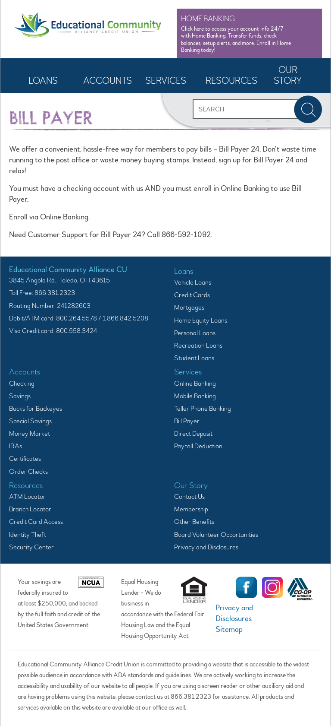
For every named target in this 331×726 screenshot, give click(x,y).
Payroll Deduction (198, 446)
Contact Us (189, 496)
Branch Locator (30, 509)
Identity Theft (27, 534)
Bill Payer (187, 421)
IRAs (15, 446)
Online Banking (195, 383)
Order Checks (28, 471)
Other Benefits (194, 521)
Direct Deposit (193, 433)
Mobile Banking (195, 396)
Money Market (29, 433)
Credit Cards (192, 295)
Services (165, 81)
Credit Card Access (36, 521)
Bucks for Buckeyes (35, 408)
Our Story (288, 75)
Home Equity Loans (200, 320)
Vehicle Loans (192, 282)
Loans (43, 81)
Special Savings (30, 421)
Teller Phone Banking (202, 408)
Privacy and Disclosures (206, 547)
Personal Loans (194, 333)
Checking (21, 383)
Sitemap (229, 629)
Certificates (25, 458)
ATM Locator (27, 496)
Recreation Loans (198, 345)
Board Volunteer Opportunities (216, 534)
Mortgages (189, 307)
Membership (191, 509)
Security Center (31, 547)
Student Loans (194, 358)
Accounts (107, 81)
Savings (20, 396)
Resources (231, 81)
